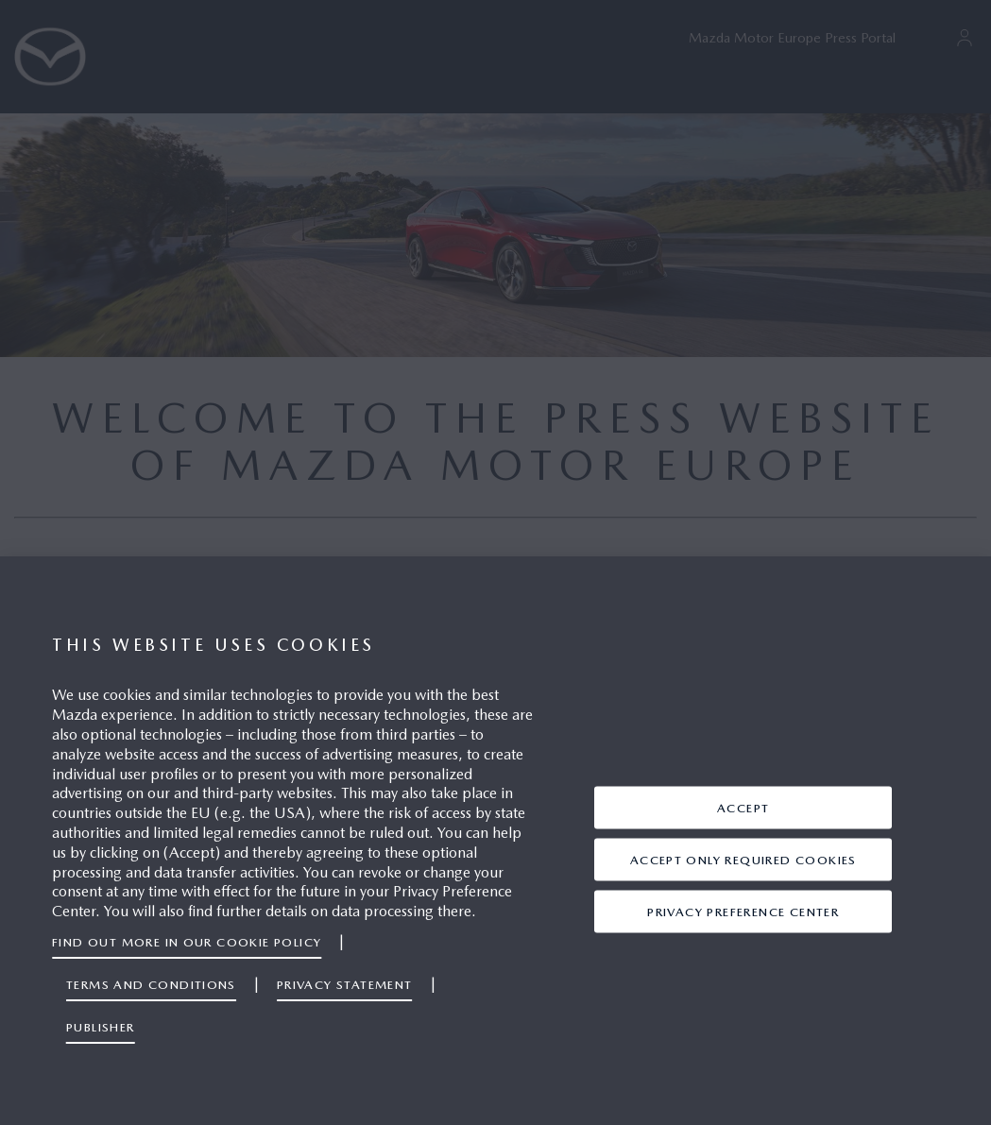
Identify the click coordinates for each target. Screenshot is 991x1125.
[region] (495, 840)
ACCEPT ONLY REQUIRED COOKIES (743, 859)
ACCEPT (743, 807)
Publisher (100, 1027)
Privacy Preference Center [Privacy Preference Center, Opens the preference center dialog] (743, 911)
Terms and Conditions (151, 985)
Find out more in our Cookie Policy (186, 942)
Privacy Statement (345, 985)
